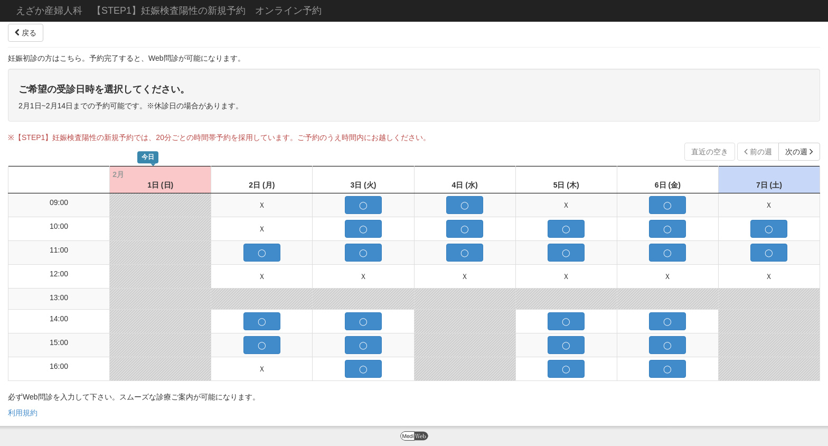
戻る (25, 33)
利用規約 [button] (22, 412)
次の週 (799, 151)
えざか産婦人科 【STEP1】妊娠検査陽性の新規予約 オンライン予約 (169, 10)
